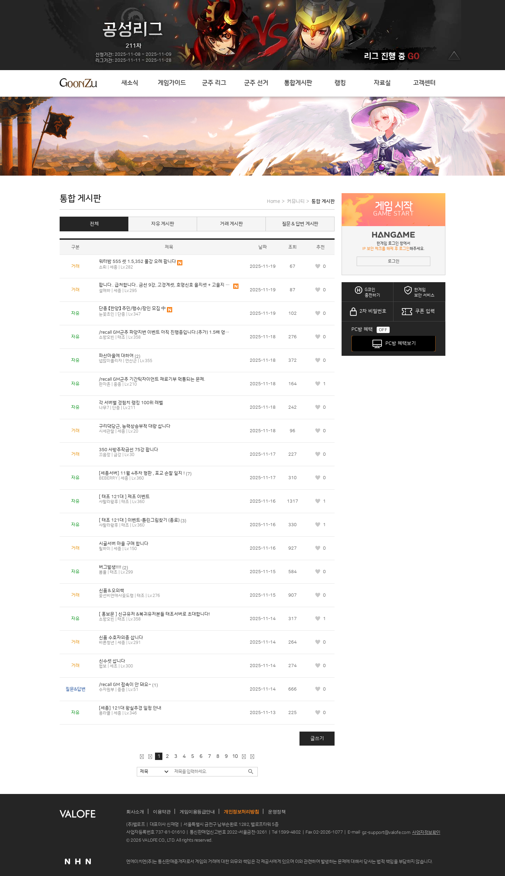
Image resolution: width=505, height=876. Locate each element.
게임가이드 (172, 83)
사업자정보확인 (426, 832)
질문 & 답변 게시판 (300, 224)
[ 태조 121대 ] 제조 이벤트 (124, 496)
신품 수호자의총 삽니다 (121, 637)
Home (273, 201)
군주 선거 (256, 83)
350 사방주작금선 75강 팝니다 (128, 449)
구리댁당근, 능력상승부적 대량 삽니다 (134, 426)
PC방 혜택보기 (400, 343)
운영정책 (276, 811)
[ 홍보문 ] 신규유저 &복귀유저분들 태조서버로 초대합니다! (154, 614)
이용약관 (161, 811)
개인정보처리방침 (241, 811)
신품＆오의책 (111, 590)
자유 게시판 (162, 224)
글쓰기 (317, 738)
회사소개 (135, 811)
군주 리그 (214, 83)
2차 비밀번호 (372, 311)
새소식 (129, 83)
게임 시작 (393, 209)
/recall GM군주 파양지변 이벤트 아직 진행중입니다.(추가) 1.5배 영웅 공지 (165, 332)
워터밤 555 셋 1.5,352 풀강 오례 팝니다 (137, 261)
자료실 (382, 83)
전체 (94, 224)
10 (235, 756)
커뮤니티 (295, 201)
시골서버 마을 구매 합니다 (123, 543)
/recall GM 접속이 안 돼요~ (125, 684)
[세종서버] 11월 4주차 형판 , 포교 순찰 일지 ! (142, 473)
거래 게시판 (231, 224)
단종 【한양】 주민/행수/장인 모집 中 (132, 308)
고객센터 (424, 83)
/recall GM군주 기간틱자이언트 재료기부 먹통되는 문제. (152, 379)
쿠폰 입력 (425, 311)
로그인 (393, 261)
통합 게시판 (323, 201)
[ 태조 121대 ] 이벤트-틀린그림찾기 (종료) (139, 520)
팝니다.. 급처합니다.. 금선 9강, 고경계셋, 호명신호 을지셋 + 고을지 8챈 (165, 285)
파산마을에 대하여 (116, 355)
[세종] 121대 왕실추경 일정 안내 (130, 708)
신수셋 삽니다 (112, 661)
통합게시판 (298, 83)
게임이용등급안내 (197, 811)
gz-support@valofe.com (386, 832)
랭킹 (340, 83)
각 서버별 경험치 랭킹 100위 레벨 (131, 402)
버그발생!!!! (110, 567)
